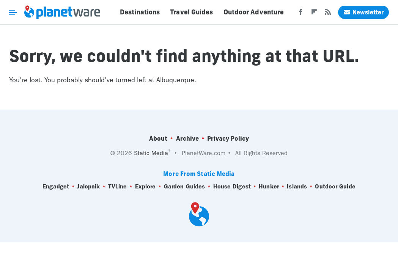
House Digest (232, 187)
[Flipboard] (314, 14)
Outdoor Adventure (253, 12)
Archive (187, 138)
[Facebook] (300, 14)
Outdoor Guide (335, 187)
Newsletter (363, 12)
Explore (145, 187)
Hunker (269, 187)
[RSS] (327, 14)
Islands (297, 187)
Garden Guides (184, 187)
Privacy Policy (228, 138)
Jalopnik (88, 187)
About (158, 138)
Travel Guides (191, 12)
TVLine (117, 187)
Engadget (55, 187)
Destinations (140, 12)
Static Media (151, 153)
